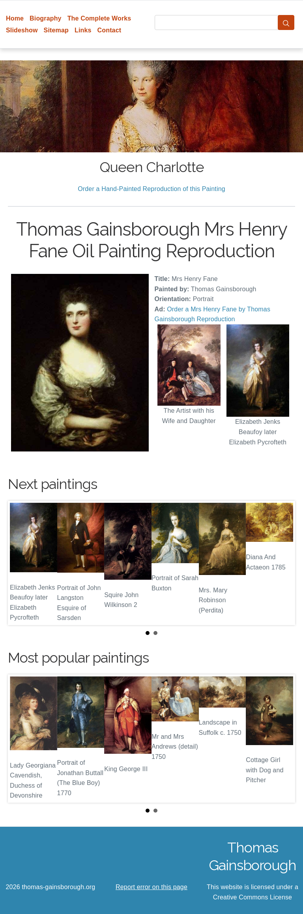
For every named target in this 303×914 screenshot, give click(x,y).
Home (15, 18)
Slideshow (22, 30)
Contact (109, 30)
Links (83, 30)
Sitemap (56, 30)
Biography (46, 18)
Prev (20, 563)
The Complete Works (99, 18)
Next (283, 563)
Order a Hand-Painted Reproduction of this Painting (151, 188)
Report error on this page (151, 887)
